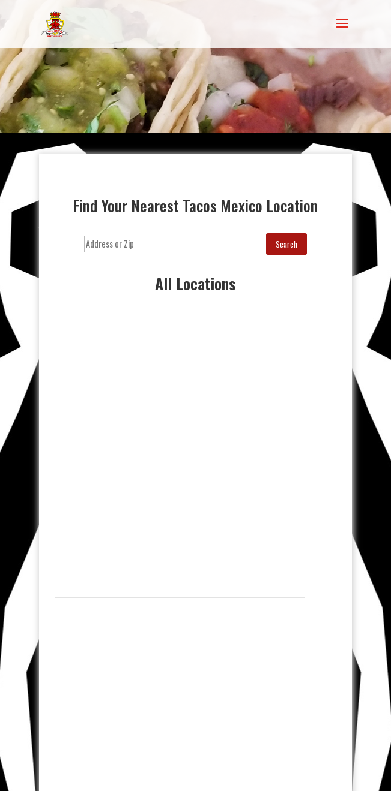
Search (286, 244)
